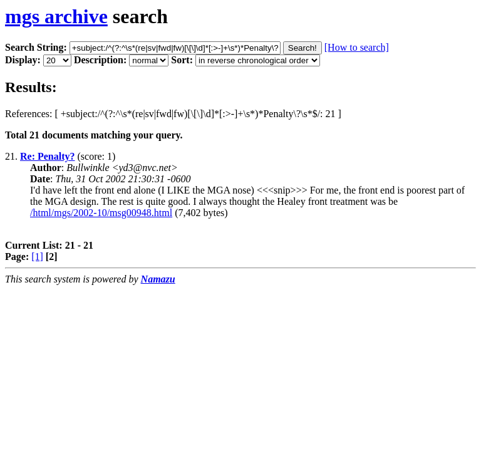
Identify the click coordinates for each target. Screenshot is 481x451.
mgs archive (56, 16)
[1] (37, 256)
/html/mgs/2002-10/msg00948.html (101, 212)
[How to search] (356, 47)
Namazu (158, 279)
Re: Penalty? (47, 156)
